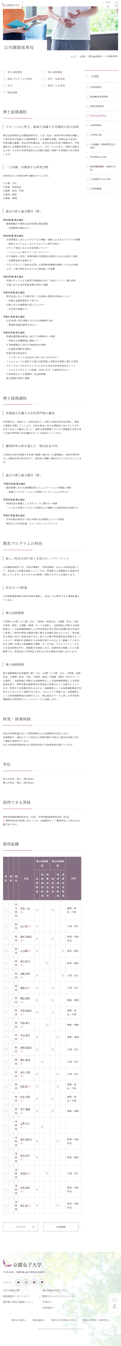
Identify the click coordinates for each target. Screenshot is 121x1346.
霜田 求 (25, 987)
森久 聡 (25, 1205)
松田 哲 (25, 1086)
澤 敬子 (25, 1173)
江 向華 (25, 950)
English (107, 2)
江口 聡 (25, 926)
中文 (107, 6)
